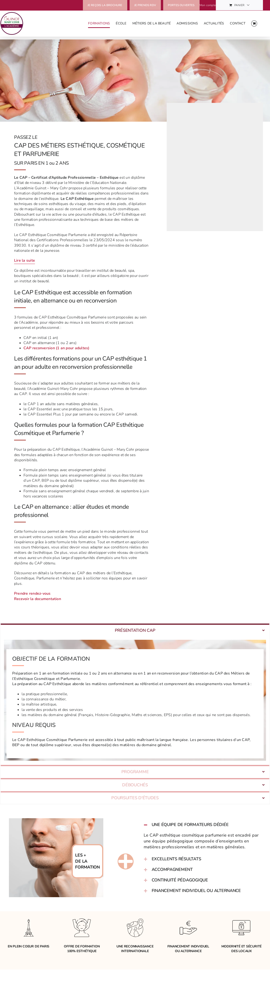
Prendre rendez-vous (32, 593)
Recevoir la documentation (37, 598)
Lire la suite (24, 260)
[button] (203, 840)
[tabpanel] (135, 704)
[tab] (135, 632)
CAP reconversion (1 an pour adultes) (56, 348)
